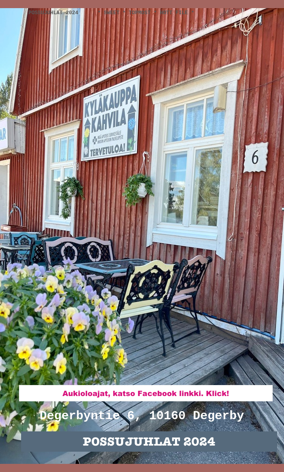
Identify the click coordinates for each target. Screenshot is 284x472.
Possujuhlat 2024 (55, 13)
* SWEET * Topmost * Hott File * (146, 13)
